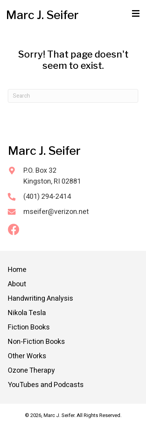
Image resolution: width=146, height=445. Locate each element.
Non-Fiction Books (36, 341)
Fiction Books (29, 327)
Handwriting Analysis (40, 298)
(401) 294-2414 (47, 196)
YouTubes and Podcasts (46, 385)
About (17, 284)
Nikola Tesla (27, 313)
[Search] (73, 96)
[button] (13, 229)
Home (17, 270)
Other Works (27, 356)
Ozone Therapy (31, 370)
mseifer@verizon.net (56, 212)
